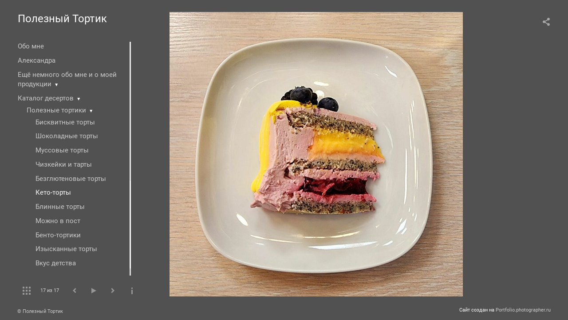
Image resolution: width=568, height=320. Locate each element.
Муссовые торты (62, 150)
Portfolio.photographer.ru (523, 310)
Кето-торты (53, 192)
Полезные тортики (56, 110)
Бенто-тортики (58, 235)
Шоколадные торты (67, 136)
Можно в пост (58, 221)
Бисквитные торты (65, 122)
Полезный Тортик (62, 18)
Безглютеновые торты (71, 179)
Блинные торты (60, 207)
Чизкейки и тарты (64, 164)
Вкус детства (56, 263)
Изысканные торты (66, 249)
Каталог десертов (46, 98)
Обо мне (31, 46)
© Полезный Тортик (40, 311)
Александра (36, 60)
